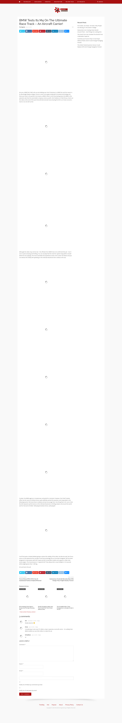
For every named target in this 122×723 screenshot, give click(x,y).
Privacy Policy (69, 705)
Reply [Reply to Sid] (38, 620)
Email (21, 670)
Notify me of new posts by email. (28, 690)
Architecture (58, 1)
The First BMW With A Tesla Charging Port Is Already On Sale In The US (65, 608)
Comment (22, 644)
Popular (54, 705)
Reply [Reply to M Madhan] (39, 635)
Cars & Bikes (38, 1)
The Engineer (22, 27)
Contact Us (79, 705)
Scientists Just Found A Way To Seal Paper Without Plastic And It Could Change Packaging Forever (90, 40)
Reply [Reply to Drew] (36, 627)
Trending (41, 705)
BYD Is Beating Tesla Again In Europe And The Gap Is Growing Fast (26, 608)
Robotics (47, 1)
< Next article (22, 612)
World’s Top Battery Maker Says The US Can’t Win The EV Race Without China (45, 608)
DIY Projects (81, 1)
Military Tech (70, 1)
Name (21, 664)
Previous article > (31, 612)
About (61, 705)
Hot (48, 705)
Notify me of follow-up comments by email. (31, 684)
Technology (27, 1)
